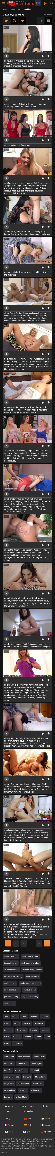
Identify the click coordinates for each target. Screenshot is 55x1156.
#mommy (12, 364)
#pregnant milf (10, 186)
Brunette (33, 1030)
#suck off (16, 695)
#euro (12, 313)
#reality (43, 186)
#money (14, 188)
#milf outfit (26, 504)
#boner (13, 412)
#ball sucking (35, 746)
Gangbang (8, 1030)
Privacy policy (27, 1111)
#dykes (44, 456)
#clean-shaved (20, 937)
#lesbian (36, 456)
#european (42, 183)
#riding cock (25, 883)
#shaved (8, 929)
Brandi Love (37, 1084)
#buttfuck (36, 321)
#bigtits (30, 450)
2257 (9, 1111)
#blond (39, 272)
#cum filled (42, 934)
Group (6, 1037)
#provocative (19, 453)
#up (27, 407)
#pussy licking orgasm (34, 830)
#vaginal (8, 504)
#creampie (25, 145)
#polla (42, 63)
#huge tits (8, 550)
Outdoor (45, 1017)
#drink (31, 685)
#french (14, 601)
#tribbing (8, 458)
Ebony (14, 1017)
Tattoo (38, 1037)
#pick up (21, 193)
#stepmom (24, 234)
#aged (17, 359)
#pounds (39, 838)
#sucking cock (41, 685)
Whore (16, 1023)
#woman (41, 61)
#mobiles (17, 504)
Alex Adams (9, 1057)
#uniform (23, 601)
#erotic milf (17, 512)
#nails (7, 883)
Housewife (38, 1023)
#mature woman (26, 366)
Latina (6, 1043)
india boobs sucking (30, 956)
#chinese (30, 412)
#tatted (7, 512)
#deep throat (9, 697)
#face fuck (16, 603)
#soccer (16, 145)
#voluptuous (36, 927)
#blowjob (15, 234)
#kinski (33, 61)
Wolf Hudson (9, 1090)
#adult (44, 321)
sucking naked (10, 983)
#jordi (26, 61)
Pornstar (34, 1017)
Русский (46, 1132)
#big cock (8, 318)
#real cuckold (18, 191)
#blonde (23, 361)
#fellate (35, 63)
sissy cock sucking (11, 990)
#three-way (27, 458)
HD (48, 20)
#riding (33, 934)
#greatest (36, 504)
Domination (21, 1030)
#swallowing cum (29, 695)
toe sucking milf (10, 963)
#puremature (42, 789)
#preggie (29, 183)
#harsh (7, 601)
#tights (7, 560)
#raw (10, 741)
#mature (27, 231)
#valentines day (16, 838)
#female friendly (31, 932)
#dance (23, 507)
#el (21, 63)
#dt (35, 183)
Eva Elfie (7, 1070)
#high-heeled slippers (23, 550)
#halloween (45, 234)
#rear (6, 412)
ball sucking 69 (30, 990)
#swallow (8, 690)
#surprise (8, 272)
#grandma (18, 231)
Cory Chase (9, 1084)
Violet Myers (37, 1063)
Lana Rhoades (24, 1057)
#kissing (22, 450)
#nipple (35, 410)
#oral (45, 364)
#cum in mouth (39, 687)
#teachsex (8, 878)
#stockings (23, 792)
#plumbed (8, 832)
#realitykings (15, 555)
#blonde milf (42, 881)
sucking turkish (32, 976)
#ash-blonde (23, 934)
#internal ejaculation (21, 927)
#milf (38, 188)
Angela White (39, 1057)
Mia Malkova (40, 1077)
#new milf (14, 507)
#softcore (42, 509)
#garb (38, 507)
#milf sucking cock (31, 501)
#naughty (40, 458)
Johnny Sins (22, 1063)
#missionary (44, 832)
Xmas (24, 1017)
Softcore (28, 1037)
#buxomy (8, 743)
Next (47, 943)
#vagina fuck (18, 183)
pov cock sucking (11, 997)
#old (6, 359)
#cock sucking (17, 369)
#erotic (46, 927)
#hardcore (36, 361)
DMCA (45, 1106)
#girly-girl (17, 458)
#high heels (31, 787)
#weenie (19, 61)
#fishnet (23, 509)
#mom (7, 366)
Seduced (16, 1037)
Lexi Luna (27, 1077)
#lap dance (45, 501)
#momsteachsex (21, 832)
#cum (22, 412)
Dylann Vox (35, 1090)
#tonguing (19, 407)
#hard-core (42, 453)
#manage (17, 66)
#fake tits (40, 552)
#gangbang (44, 104)
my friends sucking (30, 997)
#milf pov (8, 183)
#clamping (34, 407)
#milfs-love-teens (42, 450)
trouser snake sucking (13, 976)
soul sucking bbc (11, 956)
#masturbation (35, 359)
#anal (15, 104)
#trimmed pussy (28, 555)
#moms (27, 63)
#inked (17, 318)
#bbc (6, 313)
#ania (24, 66)
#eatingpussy (10, 461)
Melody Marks (21, 1097)
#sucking (8, 104)
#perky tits (9, 644)
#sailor (14, 598)
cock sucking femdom (30, 963)
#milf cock (38, 499)
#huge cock (28, 878)
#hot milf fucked (17, 499)
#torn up (23, 886)
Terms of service (27, 1106)
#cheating (8, 835)
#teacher (8, 66)
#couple (40, 787)
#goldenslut (39, 366)
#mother (14, 366)
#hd (19, 789)
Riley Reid (35, 1070)
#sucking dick (10, 193)
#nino (6, 61)
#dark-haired (25, 784)
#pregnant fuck (24, 186)
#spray (18, 606)
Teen (6, 1017)
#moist (16, 743)
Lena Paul (23, 1090)
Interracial (18, 1043)
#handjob (46, 746)
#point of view (10, 687)
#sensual (8, 924)
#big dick (23, 104)
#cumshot (16, 746)
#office (27, 557)
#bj (29, 361)
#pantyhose (9, 557)
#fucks (7, 830)
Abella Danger (21, 1070)
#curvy (40, 835)
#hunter (35, 186)
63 (39, 943)
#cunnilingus (31, 453)
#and (12, 61)
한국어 (27, 1132)
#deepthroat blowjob (25, 697)
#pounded (18, 835)
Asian (47, 1037)
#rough (7, 598)
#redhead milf (17, 830)
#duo (33, 789)
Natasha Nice (23, 1084)
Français (9, 1125)
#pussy (27, 410)
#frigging (31, 507)
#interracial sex (29, 313)
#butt (38, 555)
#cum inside (30, 929)
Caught (7, 1023)
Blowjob (27, 1023)
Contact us (9, 1106)
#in (14, 63)
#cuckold (39, 191)
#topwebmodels (41, 690)
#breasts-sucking (11, 456)
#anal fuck (26, 321)
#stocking (26, 789)
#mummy (44, 557)
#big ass (31, 644)
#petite (16, 886)
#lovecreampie (10, 934)
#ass (12, 552)
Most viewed (22, 20)
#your (30, 66)
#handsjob (29, 191)
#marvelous (9, 407)
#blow (16, 692)
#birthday (8, 107)
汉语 (27, 1119)
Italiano (45, 1125)
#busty (7, 738)
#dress (20, 410)
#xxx (11, 359)
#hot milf (29, 499)
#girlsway (8, 453)
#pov (27, 692)
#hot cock (32, 509)
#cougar (24, 318)
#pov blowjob (41, 697)
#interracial (28, 315)
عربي (9, 1119)
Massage (45, 1030)
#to (18, 63)
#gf (33, 458)
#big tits (38, 364)
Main (5, 9)
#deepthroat (18, 107)
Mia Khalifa (8, 1063)
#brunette (8, 231)
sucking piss (9, 1003)
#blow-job (14, 361)
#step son (24, 647)
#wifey (7, 188)
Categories (15, 9)
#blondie (22, 598)
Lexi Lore (8, 1097)
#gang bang (33, 104)
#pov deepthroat (24, 687)
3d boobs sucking (11, 970)
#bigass (7, 450)
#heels (26, 552)
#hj (23, 512)
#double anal (30, 107)
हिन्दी (27, 1125)
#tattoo (19, 313)
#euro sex (16, 321)
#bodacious (29, 838)
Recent (14, 20)
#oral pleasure (40, 315)
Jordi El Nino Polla (11, 1077)
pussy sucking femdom (32, 970)
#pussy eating (26, 924)
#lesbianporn (26, 456)
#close (14, 410)
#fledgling (17, 501)
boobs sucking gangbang (30, 983)
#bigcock (17, 840)
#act (42, 407)
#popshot (24, 743)
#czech (16, 924)
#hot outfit (14, 509)
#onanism (30, 364)
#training (8, 63)
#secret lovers (16, 315)
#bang (7, 410)
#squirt (25, 606)
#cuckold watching (27, 188)
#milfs (15, 450)
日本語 (9, 1132)
